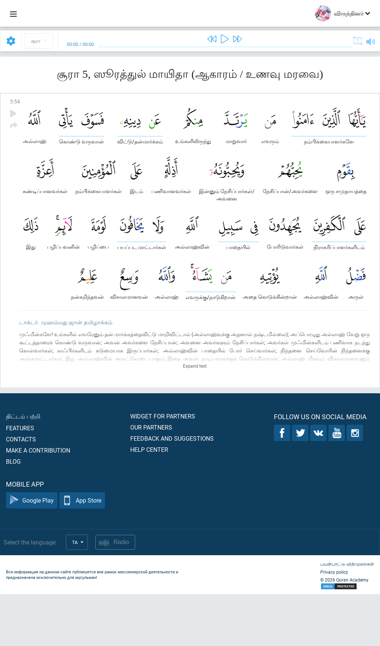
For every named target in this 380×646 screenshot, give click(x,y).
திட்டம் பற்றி (23, 468)
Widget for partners (162, 468)
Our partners (151, 479)
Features (20, 480)
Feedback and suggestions (172, 490)
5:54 (15, 101)
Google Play (32, 552)
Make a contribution (38, 502)
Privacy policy (334, 624)
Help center (149, 501)
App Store (82, 552)
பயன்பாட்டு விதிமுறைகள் (347, 616)
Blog (13, 513)
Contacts (21, 491)
